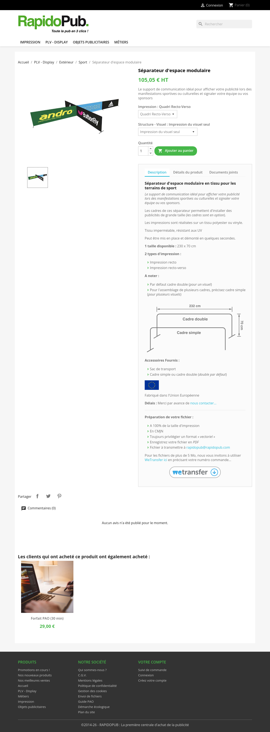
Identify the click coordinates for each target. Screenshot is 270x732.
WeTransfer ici (156, 460)
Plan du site (86, 712)
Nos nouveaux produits (35, 675)
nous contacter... (203, 403)
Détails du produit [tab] (187, 172)
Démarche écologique (94, 707)
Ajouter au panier (175, 150)
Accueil (23, 686)
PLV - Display (56, 42)
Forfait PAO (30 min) (47, 618)
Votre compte (152, 662)
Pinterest (59, 496)
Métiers (121, 42)
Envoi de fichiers (90, 696)
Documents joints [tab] (223, 172)
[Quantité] (143, 151)
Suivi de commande (152, 670)
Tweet (48, 496)
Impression (30, 42)
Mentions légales (90, 680)
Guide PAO (86, 701)
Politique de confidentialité (97, 686)
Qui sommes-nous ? (92, 670)
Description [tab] (157, 172)
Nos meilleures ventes (34, 680)
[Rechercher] (224, 24)
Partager (37, 496)
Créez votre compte (152, 680)
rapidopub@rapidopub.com (208, 447)
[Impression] (157, 114)
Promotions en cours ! (34, 670)
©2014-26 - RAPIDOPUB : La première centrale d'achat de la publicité (135, 725)
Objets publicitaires (91, 42)
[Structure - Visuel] (167, 132)
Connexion (146, 675)
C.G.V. (82, 675)
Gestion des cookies (92, 691)
